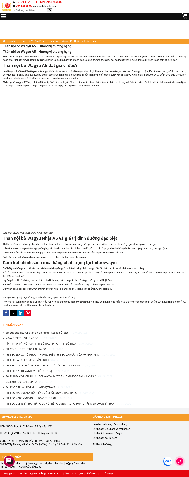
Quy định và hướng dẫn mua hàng (110, 424)
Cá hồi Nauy (91, 473)
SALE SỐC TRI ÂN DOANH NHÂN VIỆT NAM (38, 387)
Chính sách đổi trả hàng (105, 438)
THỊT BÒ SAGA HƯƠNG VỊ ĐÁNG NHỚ (35, 359)
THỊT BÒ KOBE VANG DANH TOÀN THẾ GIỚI (39, 398)
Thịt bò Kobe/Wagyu (103, 444)
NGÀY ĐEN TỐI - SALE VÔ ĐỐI (31, 338)
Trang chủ (9, 41)
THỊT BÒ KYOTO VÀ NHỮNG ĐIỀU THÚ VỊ (37, 371)
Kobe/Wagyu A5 (29, 473)
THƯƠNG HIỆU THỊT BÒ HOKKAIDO (34, 349)
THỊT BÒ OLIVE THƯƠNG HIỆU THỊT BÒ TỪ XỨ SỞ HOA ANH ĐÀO (51, 365)
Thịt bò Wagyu (106, 473)
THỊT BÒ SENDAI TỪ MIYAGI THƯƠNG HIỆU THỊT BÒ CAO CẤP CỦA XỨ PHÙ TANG (60, 354)
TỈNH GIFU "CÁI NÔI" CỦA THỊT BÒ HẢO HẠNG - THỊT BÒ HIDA (49, 343)
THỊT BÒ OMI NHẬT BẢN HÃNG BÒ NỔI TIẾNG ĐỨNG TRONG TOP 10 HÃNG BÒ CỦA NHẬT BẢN (68, 403)
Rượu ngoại (77, 473)
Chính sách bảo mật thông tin (108, 433)
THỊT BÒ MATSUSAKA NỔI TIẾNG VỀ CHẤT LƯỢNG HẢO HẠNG (50, 392)
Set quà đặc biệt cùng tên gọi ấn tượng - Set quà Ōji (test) (46, 332)
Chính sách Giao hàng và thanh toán (111, 429)
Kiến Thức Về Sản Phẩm (32, 41)
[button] (6, 313)
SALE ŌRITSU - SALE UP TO (29, 381)
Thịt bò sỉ (65, 473)
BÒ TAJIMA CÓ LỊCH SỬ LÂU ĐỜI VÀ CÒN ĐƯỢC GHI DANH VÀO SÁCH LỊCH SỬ (59, 376)
